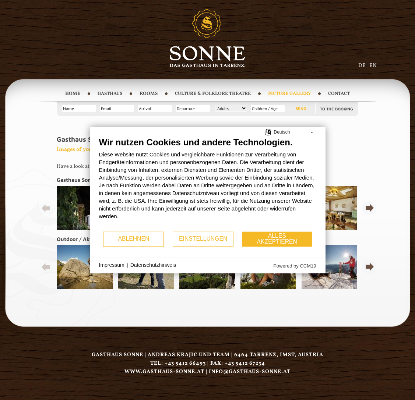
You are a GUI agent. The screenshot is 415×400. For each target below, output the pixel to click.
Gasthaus (110, 94)
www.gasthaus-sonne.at (164, 371)
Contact (339, 94)
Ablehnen (133, 239)
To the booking (336, 108)
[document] (207, 184)
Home (72, 94)
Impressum (111, 265)
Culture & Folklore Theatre (213, 94)
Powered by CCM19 (294, 266)
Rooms (149, 94)
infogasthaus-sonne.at (250, 371)
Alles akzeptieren (277, 239)
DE (362, 65)
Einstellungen (203, 239)
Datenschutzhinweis (153, 265)
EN (373, 65)
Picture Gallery (289, 94)
